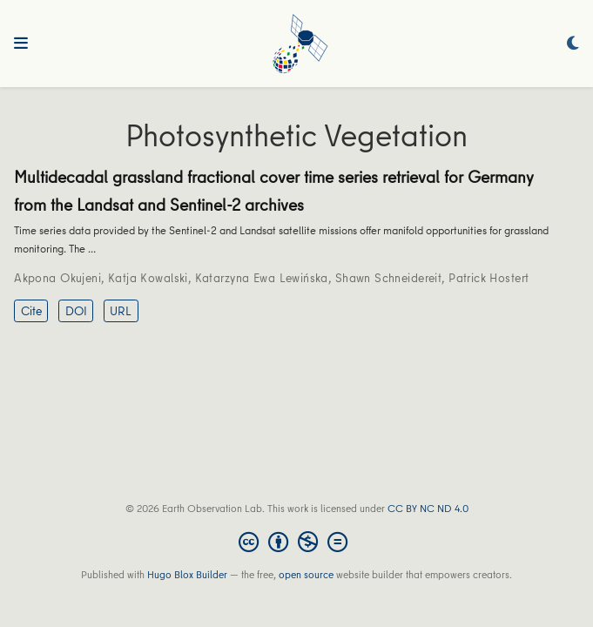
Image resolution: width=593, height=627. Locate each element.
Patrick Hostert (488, 278)
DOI (76, 311)
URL (120, 311)
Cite (31, 311)
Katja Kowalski (148, 278)
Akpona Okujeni (57, 278)
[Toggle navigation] (21, 43)
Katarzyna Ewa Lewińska (261, 278)
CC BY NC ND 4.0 (427, 508)
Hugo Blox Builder (187, 574)
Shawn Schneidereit (388, 278)
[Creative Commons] (296, 541)
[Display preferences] (573, 44)
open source (306, 574)
